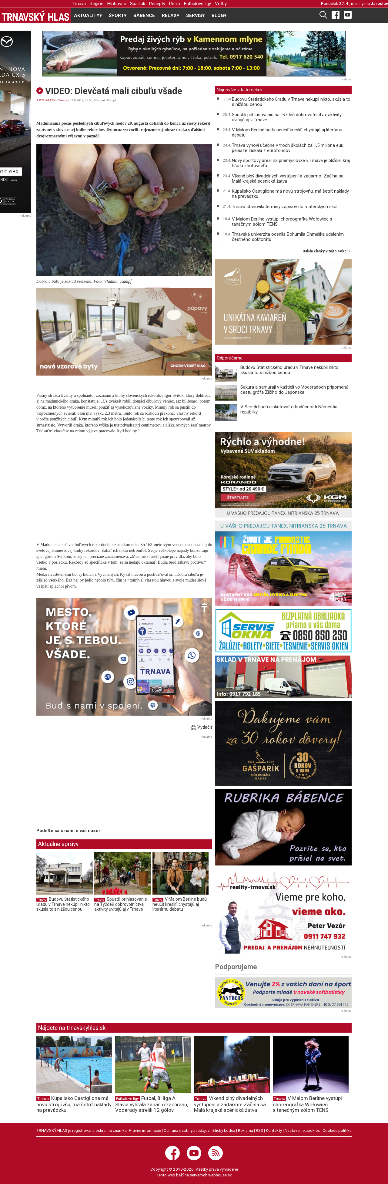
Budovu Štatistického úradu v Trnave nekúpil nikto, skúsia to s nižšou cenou (63, 904)
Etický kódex (223, 1130)
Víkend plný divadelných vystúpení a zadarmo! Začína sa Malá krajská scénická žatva (287, 178)
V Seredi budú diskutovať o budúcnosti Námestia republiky (288, 409)
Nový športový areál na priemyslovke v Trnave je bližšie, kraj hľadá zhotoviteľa (291, 163)
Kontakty (274, 1130)
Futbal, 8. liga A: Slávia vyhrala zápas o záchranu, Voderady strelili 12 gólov (151, 1104)
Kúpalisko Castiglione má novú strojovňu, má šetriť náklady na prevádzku (290, 193)
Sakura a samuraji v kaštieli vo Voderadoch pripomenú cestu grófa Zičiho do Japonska (294, 389)
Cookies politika (337, 1130)
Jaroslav (379, 3)
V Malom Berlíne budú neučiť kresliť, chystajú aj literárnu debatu (179, 904)
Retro (174, 3)
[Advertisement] (87, 782)
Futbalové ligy (197, 3)
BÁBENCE (144, 15)
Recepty (157, 3)
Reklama (245, 1130)
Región (96, 3)
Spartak (137, 3)
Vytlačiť (201, 727)
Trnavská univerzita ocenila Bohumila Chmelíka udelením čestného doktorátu (288, 236)
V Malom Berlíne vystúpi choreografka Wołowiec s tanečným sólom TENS (282, 221)
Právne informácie (145, 1130)
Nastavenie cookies (302, 1130)
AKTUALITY (45, 100)
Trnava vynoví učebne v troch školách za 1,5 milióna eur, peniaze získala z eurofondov (287, 148)
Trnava (79, 3)
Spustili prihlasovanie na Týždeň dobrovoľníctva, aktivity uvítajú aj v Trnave (120, 904)
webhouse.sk (220, 1174)
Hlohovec (116, 3)
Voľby (221, 3)
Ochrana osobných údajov (187, 1130)
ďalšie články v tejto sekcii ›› (327, 251)
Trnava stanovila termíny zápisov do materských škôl (284, 206)
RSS (259, 1130)
